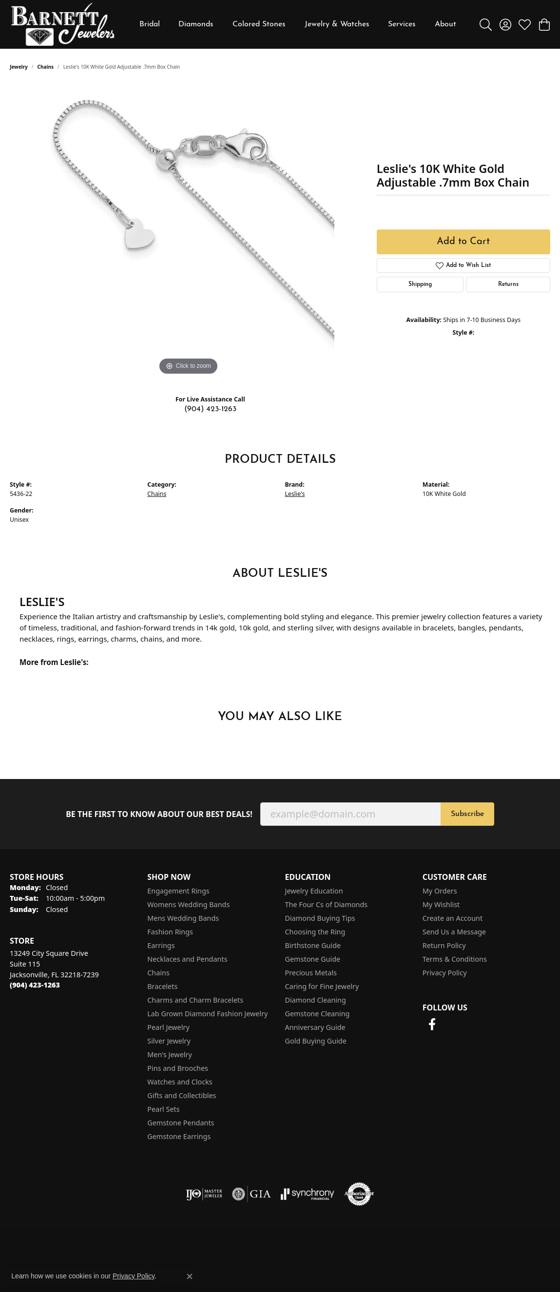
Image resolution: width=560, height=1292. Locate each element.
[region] (188, 231)
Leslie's (295, 494)
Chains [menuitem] (158, 972)
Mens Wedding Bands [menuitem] (183, 918)
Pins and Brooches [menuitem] (177, 1068)
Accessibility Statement (505, 1249)
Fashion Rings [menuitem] (170, 931)
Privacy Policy (445, 972)
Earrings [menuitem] (160, 945)
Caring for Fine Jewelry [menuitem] (322, 986)
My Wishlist (441, 904)
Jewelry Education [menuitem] (314, 890)
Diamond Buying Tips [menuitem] (320, 918)
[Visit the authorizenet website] (359, 1194)
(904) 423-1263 (210, 409)
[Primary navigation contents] (298, 24)
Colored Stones (259, 24)
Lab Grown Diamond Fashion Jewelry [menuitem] (207, 1013)
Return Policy (444, 945)
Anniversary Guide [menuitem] (315, 1027)
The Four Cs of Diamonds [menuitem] (326, 904)
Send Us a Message (454, 931)
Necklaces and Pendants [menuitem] (187, 959)
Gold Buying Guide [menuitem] (316, 1040)
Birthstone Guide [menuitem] (313, 945)
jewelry (19, 66)
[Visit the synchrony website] (308, 1194)
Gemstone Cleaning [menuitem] (317, 1013)
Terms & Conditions (455, 959)
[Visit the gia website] (251, 1194)
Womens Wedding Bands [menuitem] (188, 904)
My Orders (440, 890)
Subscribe (467, 814)
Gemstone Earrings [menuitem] (179, 1136)
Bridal (149, 24)
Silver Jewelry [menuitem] (169, 1040)
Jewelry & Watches (337, 24)
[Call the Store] (35, 984)
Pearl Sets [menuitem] (163, 1109)
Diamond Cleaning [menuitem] (315, 1000)
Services (402, 24)
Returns (508, 284)
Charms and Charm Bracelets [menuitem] (195, 1000)
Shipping (420, 284)
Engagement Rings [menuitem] (178, 890)
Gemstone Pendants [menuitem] (180, 1122)
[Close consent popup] (190, 1276)
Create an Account (453, 918)
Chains (46, 66)
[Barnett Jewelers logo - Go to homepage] (63, 24)
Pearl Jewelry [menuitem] (168, 1027)
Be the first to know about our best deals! (159, 814)
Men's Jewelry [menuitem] (169, 1054)
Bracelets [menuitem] (162, 986)
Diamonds (195, 24)
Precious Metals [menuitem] (311, 972)
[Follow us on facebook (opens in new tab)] (432, 1024)
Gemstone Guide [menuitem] (313, 959)
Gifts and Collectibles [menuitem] (181, 1095)
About (445, 24)
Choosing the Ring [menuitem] (315, 931)
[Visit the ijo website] (204, 1194)
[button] (486, 24)
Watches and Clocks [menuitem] (179, 1081)
